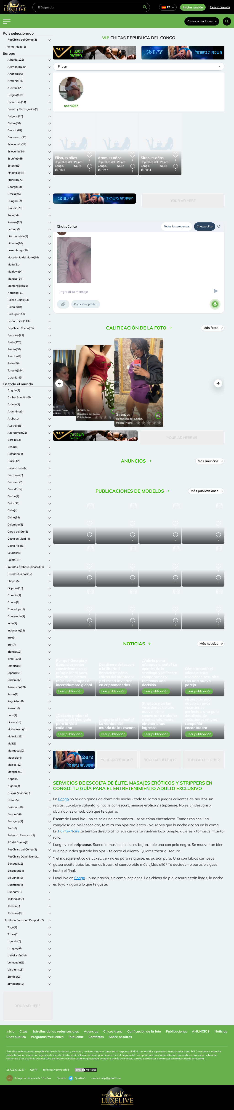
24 (109, 158)
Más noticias (210, 643)
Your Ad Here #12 (117, 760)
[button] (59, 383)
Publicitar (76, 1037)
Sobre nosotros (120, 1037)
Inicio (10, 1031)
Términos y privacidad (56, 1069)
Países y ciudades (202, 21)
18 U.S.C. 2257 (15, 1069)
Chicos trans (112, 1031)
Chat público (205, 226)
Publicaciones (176, 1031)
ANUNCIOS (201, 1031)
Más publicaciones (206, 491)
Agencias (91, 1031)
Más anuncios (210, 461)
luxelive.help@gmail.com (106, 1078)
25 (66, 158)
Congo (63, 799)
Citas (23, 1031)
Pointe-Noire (78, 163)
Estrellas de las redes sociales (55, 1031)
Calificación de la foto (144, 1031)
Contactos (96, 1037)
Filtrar (62, 66)
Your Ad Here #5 (182, 437)
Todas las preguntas (176, 226)
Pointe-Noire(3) (16, 46)
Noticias (221, 1031)
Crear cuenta (220, 7)
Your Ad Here (27, 1006)
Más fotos (212, 328)
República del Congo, (63, 163)
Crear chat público (85, 304)
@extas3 (77, 1078)
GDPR (33, 1069)
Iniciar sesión (193, 7)
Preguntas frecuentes (47, 1037)
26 (152, 158)
